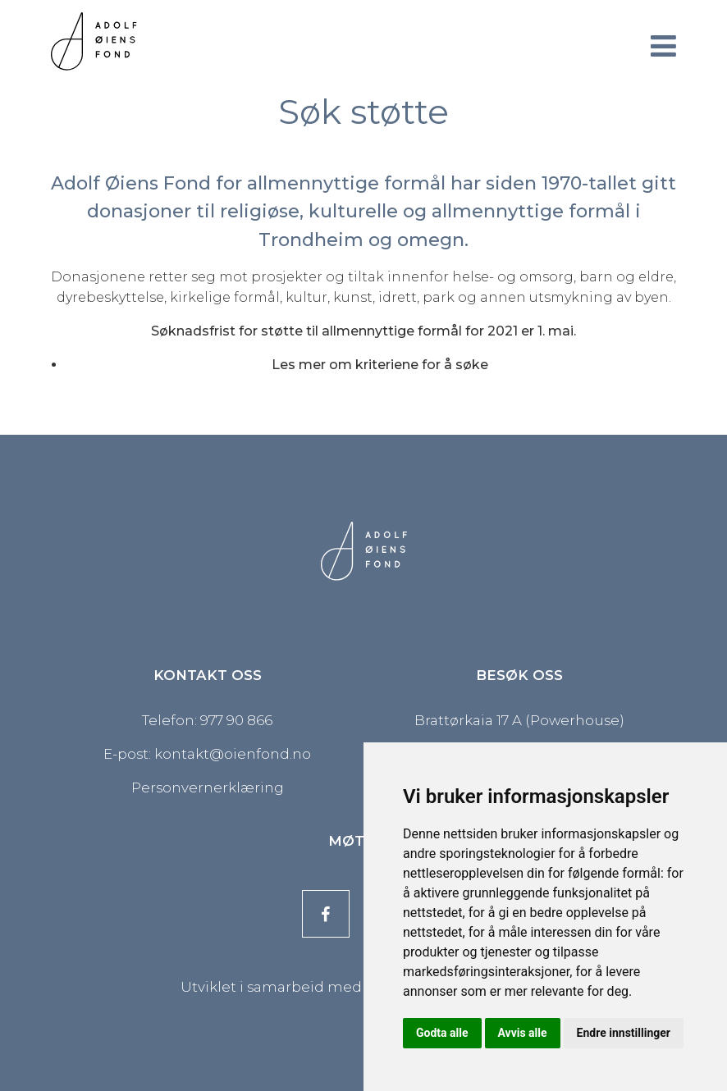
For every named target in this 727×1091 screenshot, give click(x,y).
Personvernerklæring (207, 787)
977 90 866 (236, 720)
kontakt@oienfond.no (232, 754)
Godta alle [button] (442, 1032)
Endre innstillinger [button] (623, 1032)
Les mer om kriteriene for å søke (380, 364)
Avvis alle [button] (522, 1032)
